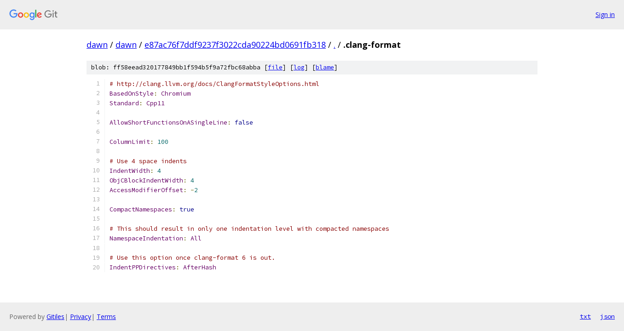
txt (585, 316)
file (275, 67)
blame (325, 67)
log (299, 67)
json (607, 316)
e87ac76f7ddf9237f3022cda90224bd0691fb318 (235, 44)
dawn (97, 44)
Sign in (605, 14)
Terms (106, 316)
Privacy (80, 316)
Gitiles (55, 316)
